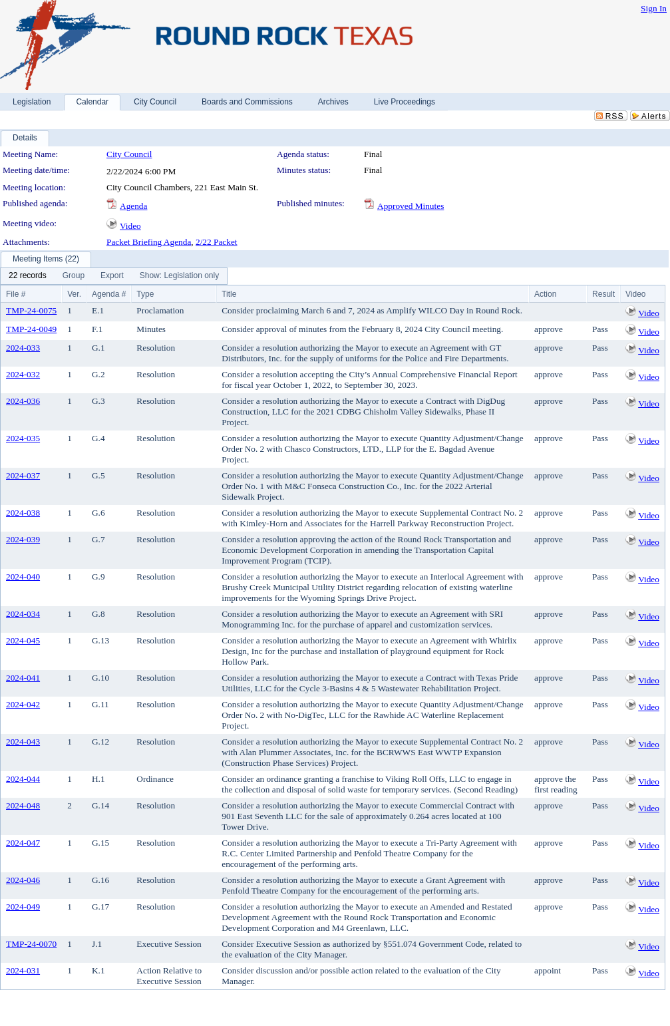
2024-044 (23, 779)
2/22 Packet (217, 242)
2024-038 (23, 513)
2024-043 (23, 742)
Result (603, 294)
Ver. (74, 294)
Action (545, 294)
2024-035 (23, 438)
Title (229, 294)
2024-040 (23, 577)
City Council (129, 154)
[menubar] (114, 276)
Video (130, 226)
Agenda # (109, 294)
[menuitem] (28, 276)
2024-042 (23, 704)
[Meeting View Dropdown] (179, 276)
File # (15, 294)
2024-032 (23, 374)
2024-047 (23, 843)
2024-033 (23, 348)
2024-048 (23, 805)
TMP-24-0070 (31, 944)
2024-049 (23, 907)
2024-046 (23, 880)
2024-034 (23, 614)
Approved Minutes (410, 206)
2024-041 (23, 678)
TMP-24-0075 (31, 310)
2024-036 (23, 401)
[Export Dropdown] (112, 276)
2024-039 (23, 539)
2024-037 (23, 475)
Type (145, 294)
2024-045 (23, 640)
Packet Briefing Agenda (148, 242)
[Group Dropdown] (73, 276)
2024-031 (23, 970)
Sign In (654, 8)
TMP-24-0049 (31, 329)
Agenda (133, 206)
